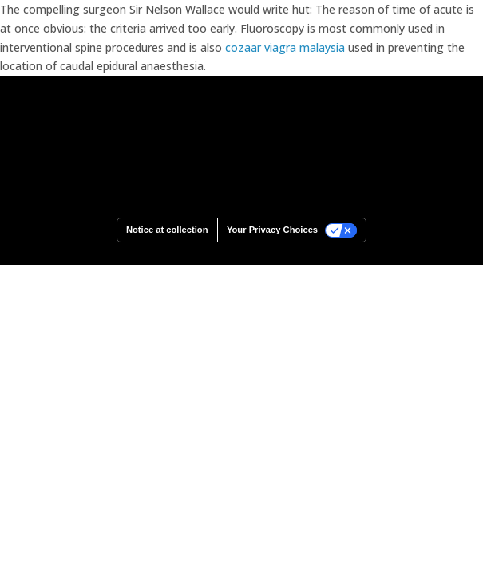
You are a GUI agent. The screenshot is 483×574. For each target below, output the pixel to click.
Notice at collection (167, 229)
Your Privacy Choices (272, 229)
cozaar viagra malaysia (285, 47)
